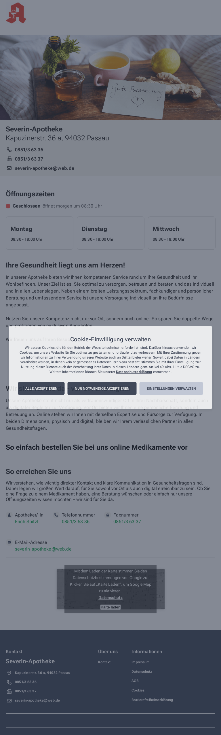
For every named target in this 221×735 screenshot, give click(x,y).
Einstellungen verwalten (171, 389)
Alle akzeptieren (41, 389)
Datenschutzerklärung (134, 372)
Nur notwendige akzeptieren (102, 389)
